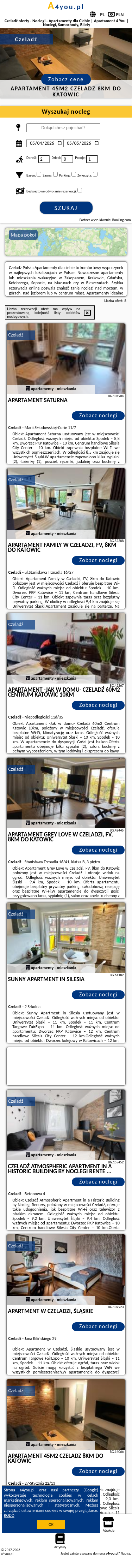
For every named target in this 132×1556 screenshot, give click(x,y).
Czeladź (15, 335)
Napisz (125, 1553)
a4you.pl (66, 6)
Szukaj (66, 208)
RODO (9, 1515)
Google (91, 1490)
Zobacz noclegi (98, 415)
